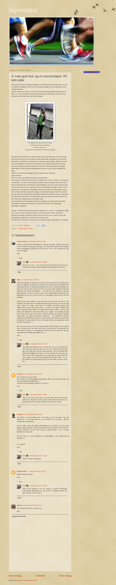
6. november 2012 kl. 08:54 (38, 344)
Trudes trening (22, 241)
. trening (20, 228)
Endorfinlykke (22, 471)
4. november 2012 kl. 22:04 (37, 241)
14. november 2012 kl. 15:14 (32, 505)
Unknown (20, 374)
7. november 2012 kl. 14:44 (36, 471)
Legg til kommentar (19, 516)
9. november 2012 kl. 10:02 (38, 456)
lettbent (19, 505)
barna (26, 228)
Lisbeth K (20, 414)
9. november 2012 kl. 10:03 (38, 486)
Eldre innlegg (65, 576)
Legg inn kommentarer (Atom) (27, 580)
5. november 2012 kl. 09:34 (30, 280)
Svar (18, 254)
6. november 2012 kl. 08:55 (38, 394)
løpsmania (23, 10)
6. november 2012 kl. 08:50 (38, 262)
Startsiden (40, 576)
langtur (30, 228)
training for (91, 72)
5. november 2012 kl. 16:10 (33, 374)
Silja (18, 280)
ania (23, 262)
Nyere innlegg (15, 576)
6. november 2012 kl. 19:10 (33, 414)
